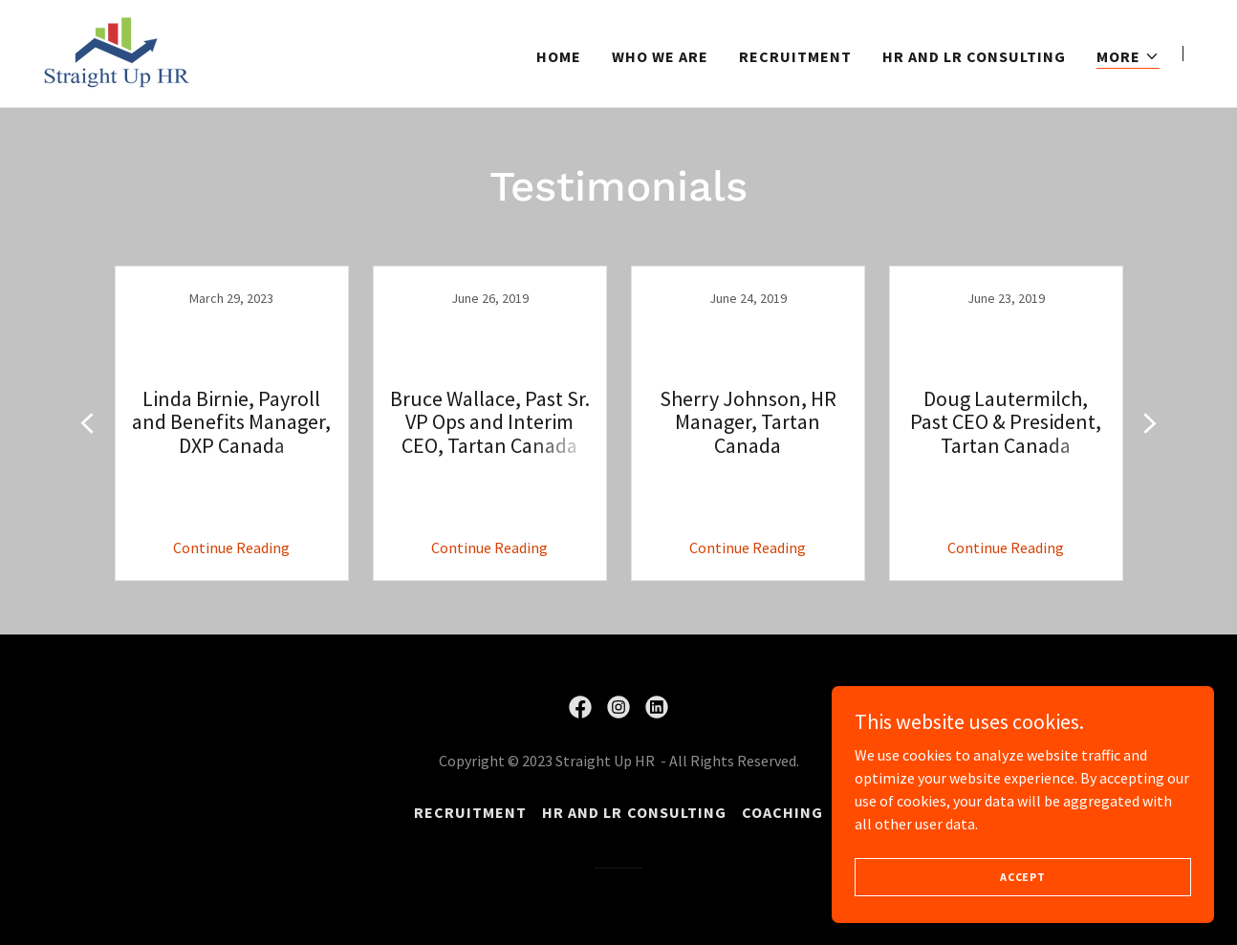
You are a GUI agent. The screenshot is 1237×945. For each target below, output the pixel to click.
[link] (116, 51)
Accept (1023, 877)
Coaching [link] (782, 812)
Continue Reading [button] (231, 547)
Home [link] (558, 56)
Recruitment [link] (795, 56)
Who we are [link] (660, 56)
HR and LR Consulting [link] (974, 56)
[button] (1128, 57)
